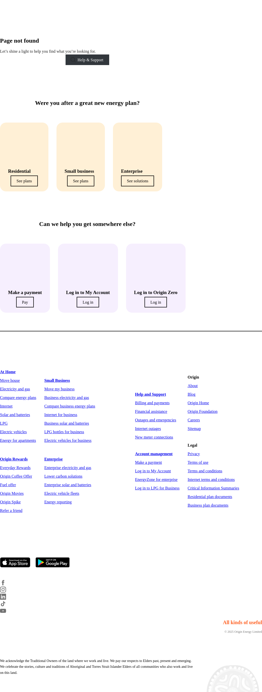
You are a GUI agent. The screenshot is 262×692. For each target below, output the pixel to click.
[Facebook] (6, 584)
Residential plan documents (210, 497)
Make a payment (148, 462)
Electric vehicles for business (68, 440)
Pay (25, 302)
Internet (6, 406)
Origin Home (198, 403)
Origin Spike (10, 502)
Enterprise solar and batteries (67, 485)
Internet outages (148, 428)
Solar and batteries (15, 415)
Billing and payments (152, 403)
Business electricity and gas (66, 397)
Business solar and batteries (66, 423)
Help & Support (90, 60)
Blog (191, 394)
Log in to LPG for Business (157, 488)
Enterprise (53, 459)
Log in (88, 302)
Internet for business (60, 415)
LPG (4, 423)
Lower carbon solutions (63, 476)
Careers (194, 420)
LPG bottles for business (64, 432)
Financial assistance (151, 411)
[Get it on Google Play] (55, 562)
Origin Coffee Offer (16, 476)
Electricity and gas (15, 389)
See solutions (137, 181)
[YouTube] (6, 612)
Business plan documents (208, 505)
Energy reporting (58, 502)
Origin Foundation (203, 411)
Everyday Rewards (15, 468)
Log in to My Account (153, 471)
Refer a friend (11, 510)
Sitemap (194, 428)
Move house (10, 380)
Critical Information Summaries (213, 488)
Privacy (194, 454)
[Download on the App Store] (17, 562)
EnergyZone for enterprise (156, 479)
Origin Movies (12, 493)
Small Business (57, 380)
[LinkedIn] (6, 598)
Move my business (59, 389)
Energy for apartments (18, 440)
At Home (8, 372)
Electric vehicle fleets (61, 493)
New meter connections (154, 437)
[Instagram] (6, 591)
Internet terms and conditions (211, 479)
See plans (24, 181)
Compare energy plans (18, 397)
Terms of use (198, 462)
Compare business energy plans (69, 406)
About (193, 386)
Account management (154, 454)
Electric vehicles (13, 432)
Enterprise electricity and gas (67, 468)
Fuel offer (8, 485)
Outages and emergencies (155, 420)
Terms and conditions (205, 471)
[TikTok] (6, 605)
